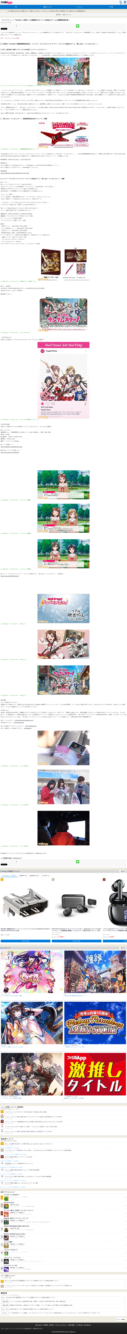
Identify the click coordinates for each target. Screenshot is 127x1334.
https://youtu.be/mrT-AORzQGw (10, 452)
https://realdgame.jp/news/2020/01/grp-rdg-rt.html (15, 173)
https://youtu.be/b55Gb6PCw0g (10, 576)
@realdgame (27, 728)
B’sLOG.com (87, 1325)
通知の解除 (71, 1325)
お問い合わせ (38, 1325)
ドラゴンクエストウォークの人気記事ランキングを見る (14, 1154)
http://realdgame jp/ (30, 726)
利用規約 (45, 1325)
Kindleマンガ (23, 875)
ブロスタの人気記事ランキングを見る (10, 1160)
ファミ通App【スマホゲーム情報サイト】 (18, 11)
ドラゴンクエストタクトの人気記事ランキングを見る (13, 1180)
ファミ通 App (6, 2)
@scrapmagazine (19, 722)
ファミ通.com (79, 1325)
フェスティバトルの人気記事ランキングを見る (12, 1174)
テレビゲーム (45, 875)
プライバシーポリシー (61, 1325)
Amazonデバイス (34, 875)
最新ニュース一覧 (34, 11)
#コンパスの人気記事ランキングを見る (10, 1147)
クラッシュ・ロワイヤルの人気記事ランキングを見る (13, 1187)
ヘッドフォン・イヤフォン (9, 875)
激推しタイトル (67, 14)
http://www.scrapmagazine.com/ (24, 720)
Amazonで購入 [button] (25, 941)
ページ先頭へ (122, 1319)
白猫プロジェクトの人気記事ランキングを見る (12, 1167)
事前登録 (58, 14)
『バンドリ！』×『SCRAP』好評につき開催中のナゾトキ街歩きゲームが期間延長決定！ (63, 11)
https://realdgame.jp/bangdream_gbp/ (11, 446)
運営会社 (51, 1325)
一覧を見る (123, 871)
